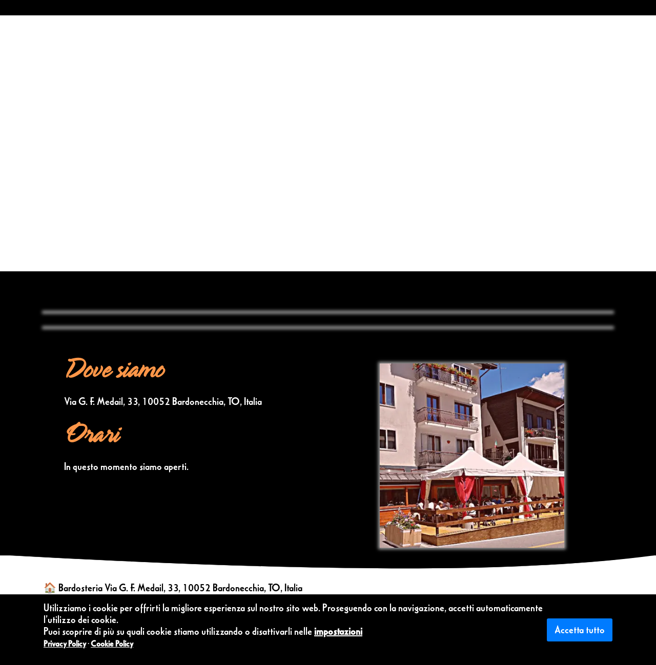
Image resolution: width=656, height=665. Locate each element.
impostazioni (338, 631)
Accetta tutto (580, 630)
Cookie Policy (112, 643)
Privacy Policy (65, 643)
